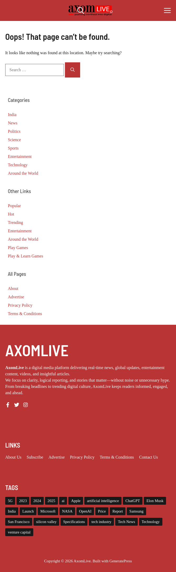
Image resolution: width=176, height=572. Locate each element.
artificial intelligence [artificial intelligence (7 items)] (103, 501)
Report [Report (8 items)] (117, 511)
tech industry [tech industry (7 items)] (101, 522)
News (12, 123)
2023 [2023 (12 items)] (23, 501)
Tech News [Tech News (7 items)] (126, 522)
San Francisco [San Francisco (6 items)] (19, 522)
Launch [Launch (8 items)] (28, 511)
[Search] (72, 70)
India (12, 114)
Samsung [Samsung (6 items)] (136, 511)
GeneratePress (120, 561)
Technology (18, 165)
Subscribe (35, 457)
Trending (15, 222)
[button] (81, 10)
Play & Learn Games (25, 256)
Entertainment (20, 156)
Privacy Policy (20, 305)
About (13, 288)
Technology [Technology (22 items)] (151, 522)
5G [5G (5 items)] (10, 501)
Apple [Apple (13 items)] (75, 501)
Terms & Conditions (25, 313)
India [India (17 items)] (12, 511)
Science (14, 140)
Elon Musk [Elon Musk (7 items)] (154, 501)
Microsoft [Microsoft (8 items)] (48, 511)
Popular (14, 206)
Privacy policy (82, 457)
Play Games (18, 247)
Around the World (23, 173)
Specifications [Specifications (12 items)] (74, 522)
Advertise (16, 297)
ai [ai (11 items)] (63, 501)
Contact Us (148, 457)
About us (13, 457)
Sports (13, 148)
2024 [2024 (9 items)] (37, 501)
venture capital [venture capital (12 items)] (19, 532)
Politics (14, 131)
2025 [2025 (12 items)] (51, 501)
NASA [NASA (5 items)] (67, 511)
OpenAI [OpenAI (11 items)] (85, 511)
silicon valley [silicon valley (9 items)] (46, 522)
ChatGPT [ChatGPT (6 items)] (132, 501)
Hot (11, 214)
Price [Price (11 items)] (102, 511)
